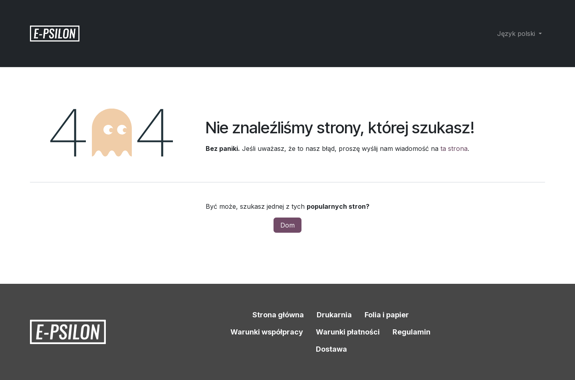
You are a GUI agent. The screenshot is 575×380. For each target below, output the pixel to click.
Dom (287, 225)
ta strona (454, 148)
